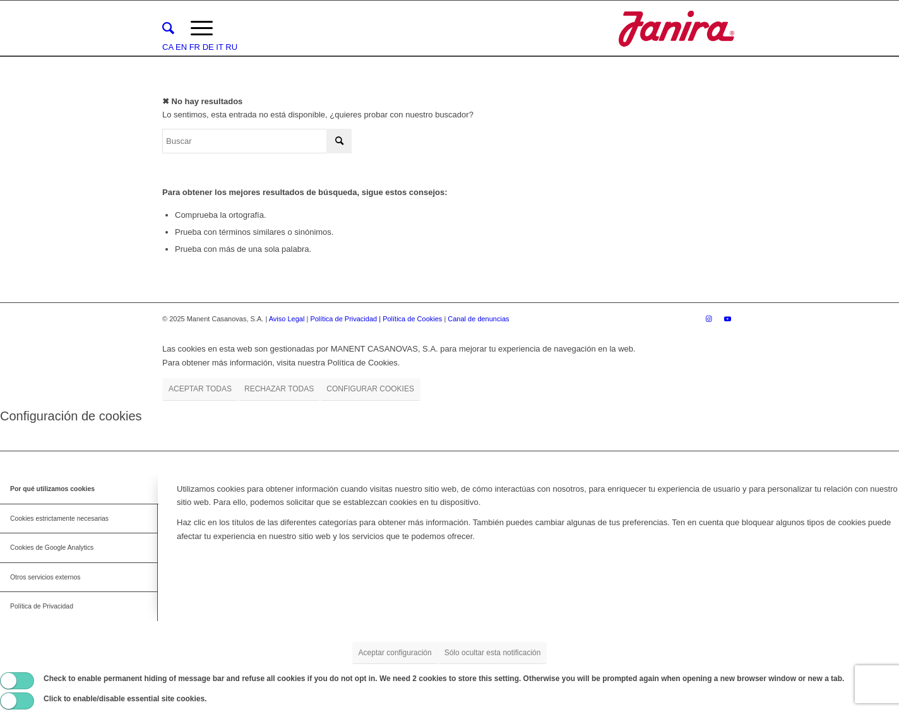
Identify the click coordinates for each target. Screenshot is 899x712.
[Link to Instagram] (708, 318)
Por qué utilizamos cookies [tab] (52, 488)
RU (231, 47)
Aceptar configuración (395, 652)
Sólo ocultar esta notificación (492, 652)
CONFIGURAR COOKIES (370, 388)
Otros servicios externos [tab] (45, 577)
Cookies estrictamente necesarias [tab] (59, 518)
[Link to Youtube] (727, 318)
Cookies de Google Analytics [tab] (51, 547)
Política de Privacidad (344, 319)
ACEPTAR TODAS (200, 388)
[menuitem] (168, 28)
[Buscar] (168, 28)
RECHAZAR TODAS (279, 388)
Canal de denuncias (478, 319)
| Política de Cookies (411, 319)
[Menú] (201, 28)
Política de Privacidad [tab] (41, 606)
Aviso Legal (287, 319)
